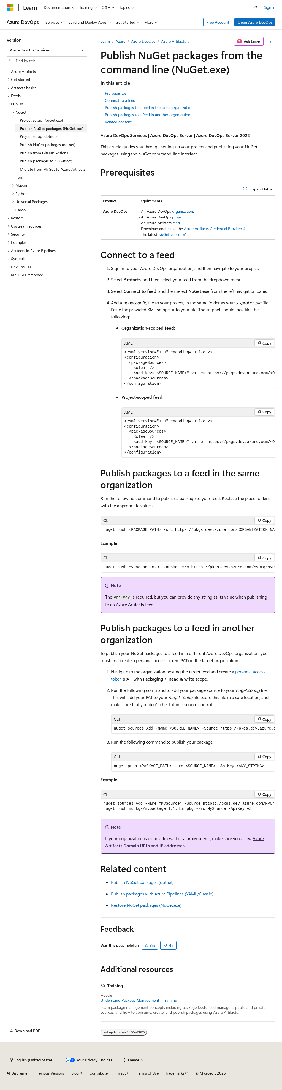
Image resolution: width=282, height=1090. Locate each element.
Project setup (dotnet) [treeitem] (38, 136)
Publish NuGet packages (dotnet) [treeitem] (47, 144)
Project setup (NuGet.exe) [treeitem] (41, 120)
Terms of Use (148, 1073)
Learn (105, 41)
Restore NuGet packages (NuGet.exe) (146, 905)
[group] (198, 368)
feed (176, 222)
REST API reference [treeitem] (27, 274)
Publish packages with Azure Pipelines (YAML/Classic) (162, 894)
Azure (120, 41)
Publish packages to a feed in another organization (147, 114)
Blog (75, 1073)
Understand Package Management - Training (139, 1000)
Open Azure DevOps (255, 22)
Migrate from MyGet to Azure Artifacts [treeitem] (52, 169)
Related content (118, 121)
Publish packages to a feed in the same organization (148, 107)
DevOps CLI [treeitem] (21, 266)
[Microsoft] (10, 7)
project (178, 217)
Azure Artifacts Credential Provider (213, 228)
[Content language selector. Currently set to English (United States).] (32, 1060)
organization (182, 211)
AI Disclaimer (18, 1073)
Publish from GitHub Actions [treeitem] (44, 152)
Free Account (218, 22)
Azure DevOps (143, 41)
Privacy (120, 1073)
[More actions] (270, 41)
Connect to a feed (120, 100)
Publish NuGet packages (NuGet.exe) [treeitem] (51, 128)
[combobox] (47, 50)
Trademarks (175, 1073)
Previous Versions (50, 1073)
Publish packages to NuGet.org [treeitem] (46, 160)
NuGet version (170, 234)
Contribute (99, 1073)
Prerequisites (115, 93)
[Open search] (256, 7)
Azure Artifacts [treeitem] (23, 71)
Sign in (269, 7)
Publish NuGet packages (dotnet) (142, 882)
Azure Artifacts (173, 41)
